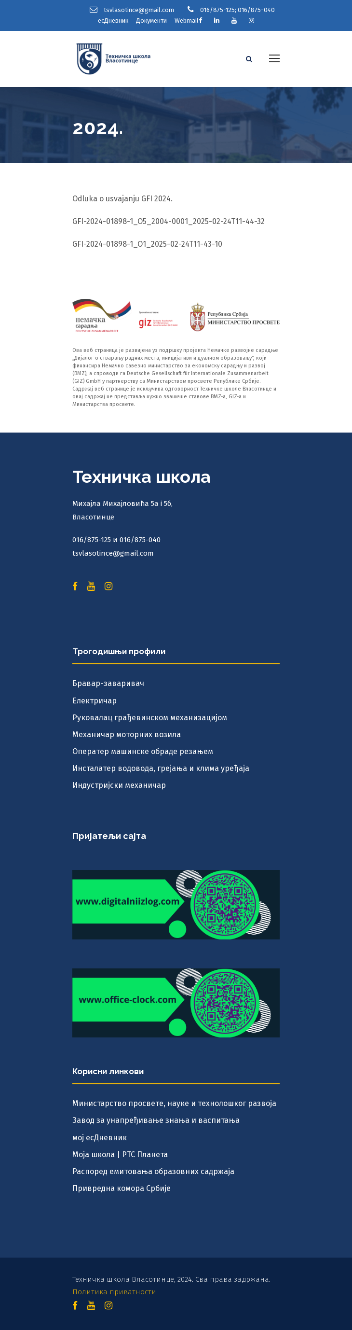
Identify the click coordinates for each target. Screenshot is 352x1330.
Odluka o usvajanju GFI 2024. (122, 198)
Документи (151, 20)
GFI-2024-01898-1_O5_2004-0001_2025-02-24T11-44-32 (168, 221)
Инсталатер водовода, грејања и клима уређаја (160, 768)
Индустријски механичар (119, 785)
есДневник (113, 20)
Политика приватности (114, 1292)
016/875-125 (217, 10)
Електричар (94, 700)
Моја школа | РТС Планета (120, 1154)
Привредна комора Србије (121, 1188)
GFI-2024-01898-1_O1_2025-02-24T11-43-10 (147, 244)
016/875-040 (256, 10)
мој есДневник (99, 1137)
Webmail (187, 20)
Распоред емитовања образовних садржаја (153, 1171)
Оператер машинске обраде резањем (142, 751)
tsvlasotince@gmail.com (139, 10)
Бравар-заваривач (108, 683)
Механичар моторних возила (126, 734)
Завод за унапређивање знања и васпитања (156, 1120)
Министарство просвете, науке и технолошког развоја (174, 1103)
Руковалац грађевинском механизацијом (149, 717)
